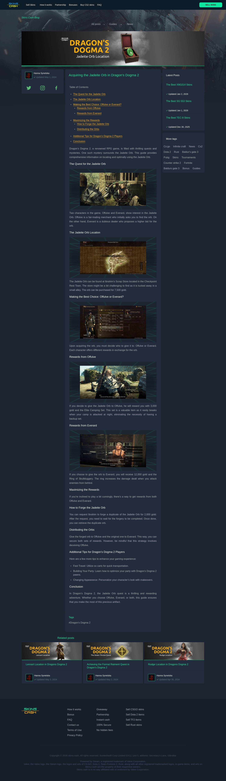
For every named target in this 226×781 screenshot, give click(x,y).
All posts (94, 24)
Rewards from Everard (89, 112)
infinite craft (179, 145)
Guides (113, 24)
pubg (166, 156)
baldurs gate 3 (171, 167)
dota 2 (167, 151)
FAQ (99, 5)
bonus (186, 167)
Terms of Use (74, 729)
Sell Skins (30, 5)
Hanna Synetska (41, 72)
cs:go (167, 145)
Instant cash (103, 718)
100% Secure (104, 724)
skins (175, 156)
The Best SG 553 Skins (178, 100)
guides (196, 167)
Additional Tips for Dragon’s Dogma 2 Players (97, 135)
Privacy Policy (75, 734)
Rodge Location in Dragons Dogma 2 (168, 663)
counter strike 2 (172, 162)
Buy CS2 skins (87, 5)
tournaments (189, 156)
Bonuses (73, 5)
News (131, 24)
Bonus (70, 713)
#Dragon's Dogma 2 (79, 621)
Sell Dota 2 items (135, 713)
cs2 (200, 145)
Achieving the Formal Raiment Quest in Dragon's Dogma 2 (108, 665)
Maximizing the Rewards (86, 119)
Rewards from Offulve (88, 107)
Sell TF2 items (133, 718)
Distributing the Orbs (88, 128)
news (192, 145)
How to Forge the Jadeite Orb (93, 123)
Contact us (73, 724)
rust (176, 151)
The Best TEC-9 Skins (178, 116)
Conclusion (79, 140)
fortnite (188, 162)
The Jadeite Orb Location (87, 98)
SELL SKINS (210, 5)
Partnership (60, 5)
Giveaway (102, 708)
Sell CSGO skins (135, 708)
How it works (46, 5)
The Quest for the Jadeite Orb (89, 93)
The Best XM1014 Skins (179, 83)
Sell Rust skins (134, 724)
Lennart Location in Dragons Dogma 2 (46, 663)
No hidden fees (105, 729)
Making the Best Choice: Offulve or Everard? (97, 103)
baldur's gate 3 (190, 151)
